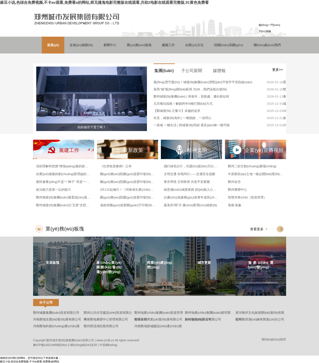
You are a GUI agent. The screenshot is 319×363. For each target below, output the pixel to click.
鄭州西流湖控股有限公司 (101, 326)
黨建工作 (168, 45)
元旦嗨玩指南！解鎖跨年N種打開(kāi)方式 (183, 103)
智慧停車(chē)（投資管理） (247, 197)
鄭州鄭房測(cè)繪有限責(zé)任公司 (260, 319)
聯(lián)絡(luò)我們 (267, 45)
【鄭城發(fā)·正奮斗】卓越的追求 (176, 111)
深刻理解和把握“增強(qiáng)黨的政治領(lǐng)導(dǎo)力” (63, 166)
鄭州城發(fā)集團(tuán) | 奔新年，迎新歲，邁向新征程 (191, 96)
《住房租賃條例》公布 (116, 166)
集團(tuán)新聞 (164, 72)
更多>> (277, 69)
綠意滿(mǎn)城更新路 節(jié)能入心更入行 (191, 189)
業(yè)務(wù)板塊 (139, 45)
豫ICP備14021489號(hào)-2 (51, 345)
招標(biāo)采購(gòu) (228, 45)
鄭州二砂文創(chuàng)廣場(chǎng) (252, 166)
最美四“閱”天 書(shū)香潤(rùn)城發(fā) (190, 205)
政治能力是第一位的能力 (53, 189)
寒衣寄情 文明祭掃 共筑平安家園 (187, 182)
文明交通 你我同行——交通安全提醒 (189, 174)
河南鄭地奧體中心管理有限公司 (106, 319)
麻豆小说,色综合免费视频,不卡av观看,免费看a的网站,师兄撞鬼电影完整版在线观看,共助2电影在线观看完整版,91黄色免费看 (104, 2)
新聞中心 (110, 45)
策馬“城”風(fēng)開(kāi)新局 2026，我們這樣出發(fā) (190, 89)
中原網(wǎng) (108, 345)
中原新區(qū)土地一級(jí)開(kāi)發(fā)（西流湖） (255, 174)
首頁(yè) (53, 45)
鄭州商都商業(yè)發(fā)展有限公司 (158, 319)
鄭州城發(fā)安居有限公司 (203, 319)
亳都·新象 (234, 205)
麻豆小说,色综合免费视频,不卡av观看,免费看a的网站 (29, 361)
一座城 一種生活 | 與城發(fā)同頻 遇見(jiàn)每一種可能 (191, 125)
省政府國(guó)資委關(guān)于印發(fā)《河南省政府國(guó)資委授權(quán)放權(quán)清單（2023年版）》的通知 (127, 205)
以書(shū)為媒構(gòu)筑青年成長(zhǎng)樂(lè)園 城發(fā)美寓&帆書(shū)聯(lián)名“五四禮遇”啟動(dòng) (191, 197)
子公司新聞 (191, 70)
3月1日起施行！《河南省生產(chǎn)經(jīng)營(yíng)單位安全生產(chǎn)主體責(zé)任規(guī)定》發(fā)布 (127, 189)
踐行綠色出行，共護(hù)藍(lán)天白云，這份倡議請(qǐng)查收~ (191, 166)
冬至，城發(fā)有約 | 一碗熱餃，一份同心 (182, 118)
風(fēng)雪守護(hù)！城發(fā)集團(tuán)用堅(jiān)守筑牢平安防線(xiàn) (202, 82)
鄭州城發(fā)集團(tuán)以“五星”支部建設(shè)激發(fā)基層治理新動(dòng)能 (63, 205)
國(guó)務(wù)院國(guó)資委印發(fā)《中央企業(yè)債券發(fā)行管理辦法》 (127, 197)
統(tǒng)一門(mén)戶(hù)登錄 (269, 28)
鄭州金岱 (234, 182)
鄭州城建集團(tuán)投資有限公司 (56, 312)
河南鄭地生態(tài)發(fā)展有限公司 (57, 319)
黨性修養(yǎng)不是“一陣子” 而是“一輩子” (63, 182)
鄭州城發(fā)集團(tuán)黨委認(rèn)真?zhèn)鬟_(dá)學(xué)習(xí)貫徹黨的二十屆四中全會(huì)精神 (63, 197)
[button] (143, 98)
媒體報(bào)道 (219, 72)
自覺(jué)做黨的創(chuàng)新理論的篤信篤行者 (63, 174)
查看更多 (257, 229)
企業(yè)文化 (194, 45)
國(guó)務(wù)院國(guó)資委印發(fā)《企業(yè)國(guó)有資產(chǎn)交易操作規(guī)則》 (127, 182)
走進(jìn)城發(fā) (81, 45)
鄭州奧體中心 (237, 189)
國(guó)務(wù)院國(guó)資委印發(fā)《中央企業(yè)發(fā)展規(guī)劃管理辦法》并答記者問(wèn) (127, 174)
